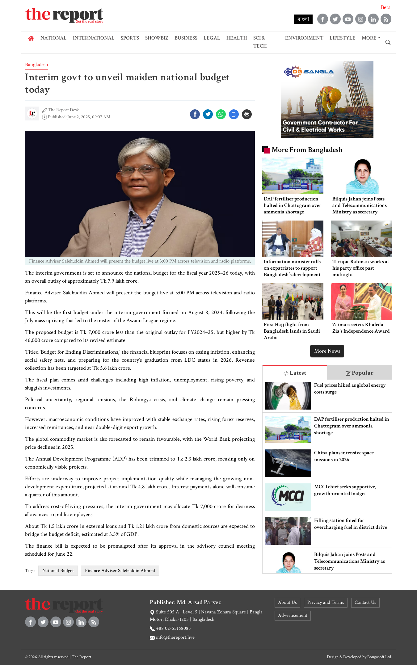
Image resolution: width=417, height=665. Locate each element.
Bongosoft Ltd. (379, 657)
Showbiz (156, 38)
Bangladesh (36, 64)
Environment (304, 38)
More (369, 38)
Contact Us (365, 602)
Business (186, 38)
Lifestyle (343, 38)
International (94, 38)
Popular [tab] (359, 373)
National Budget (58, 570)
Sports (130, 38)
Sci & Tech (260, 42)
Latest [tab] (295, 373)
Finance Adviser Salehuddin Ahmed (120, 570)
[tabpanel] (327, 476)
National (53, 38)
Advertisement (292, 615)
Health (236, 38)
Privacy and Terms (325, 602)
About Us (287, 602)
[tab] (295, 372)
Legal (212, 38)
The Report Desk (63, 110)
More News (327, 351)
